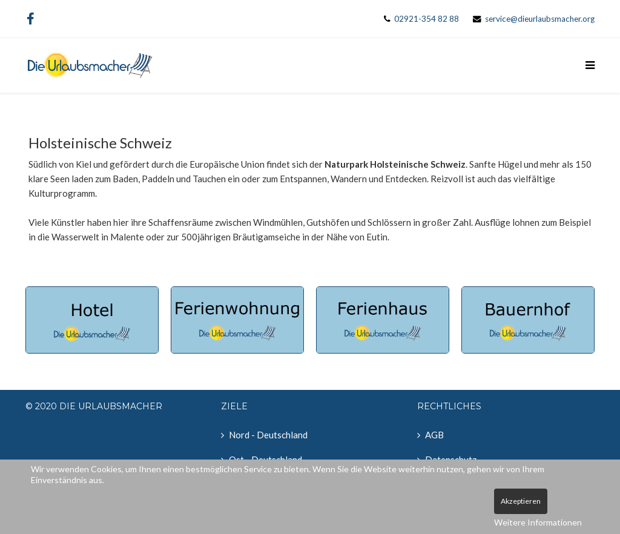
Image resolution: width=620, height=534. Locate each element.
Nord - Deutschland (268, 434)
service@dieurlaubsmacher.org (540, 19)
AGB (434, 434)
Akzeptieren (521, 501)
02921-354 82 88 (426, 19)
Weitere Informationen (538, 522)
